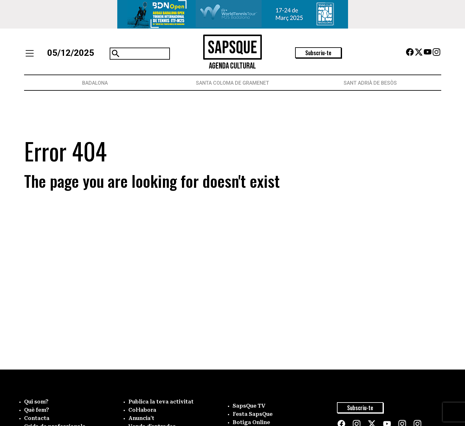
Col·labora (142, 410)
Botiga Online (251, 422)
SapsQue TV (249, 406)
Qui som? (36, 402)
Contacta (36, 418)
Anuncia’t (141, 418)
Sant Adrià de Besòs (370, 83)
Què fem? (36, 410)
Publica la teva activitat (161, 402)
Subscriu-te (318, 53)
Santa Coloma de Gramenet (232, 83)
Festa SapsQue (253, 414)
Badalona (95, 83)
